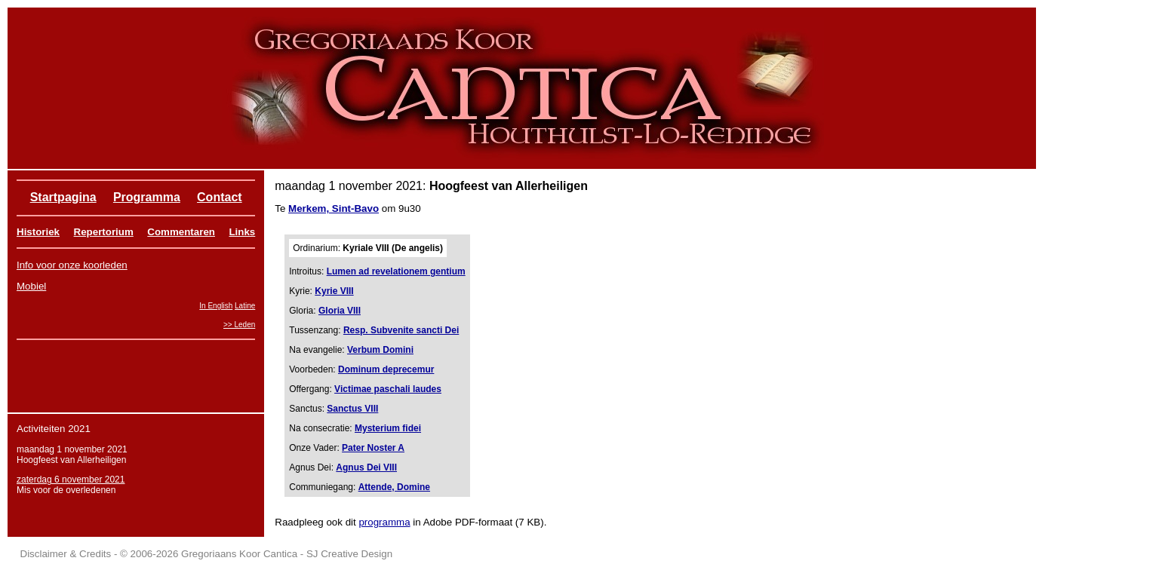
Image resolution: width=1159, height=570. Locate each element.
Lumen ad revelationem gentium (396, 271)
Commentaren (181, 232)
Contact (219, 197)
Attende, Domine (394, 487)
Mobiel (31, 286)
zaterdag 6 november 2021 (71, 479)
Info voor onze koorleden (72, 265)
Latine (245, 306)
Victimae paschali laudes (387, 389)
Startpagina (63, 197)
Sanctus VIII (352, 408)
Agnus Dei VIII (366, 467)
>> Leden (239, 324)
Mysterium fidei (388, 428)
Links (242, 232)
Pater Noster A (373, 448)
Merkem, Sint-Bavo (333, 208)
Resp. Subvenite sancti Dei (401, 330)
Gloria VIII (339, 310)
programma (384, 522)
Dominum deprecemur (386, 369)
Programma (146, 197)
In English (215, 306)
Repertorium (104, 232)
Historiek (38, 232)
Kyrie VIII (334, 291)
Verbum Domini (380, 350)
